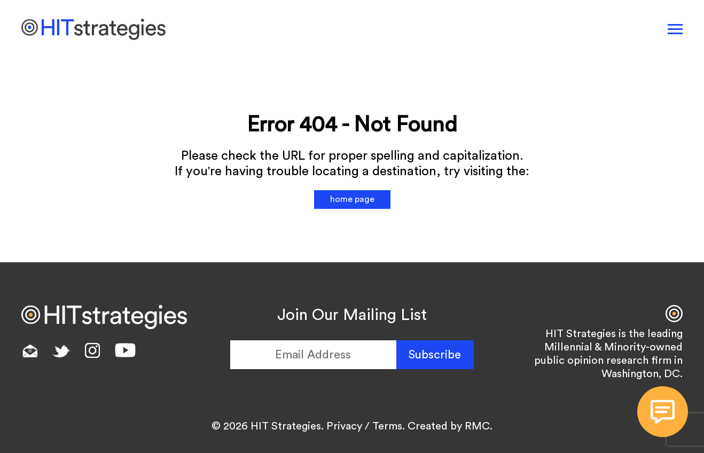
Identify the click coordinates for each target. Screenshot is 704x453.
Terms (387, 426)
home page (352, 199)
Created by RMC (449, 426)
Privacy (344, 426)
